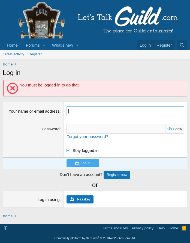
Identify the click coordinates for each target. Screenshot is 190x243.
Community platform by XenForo (95, 238)
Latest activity (13, 54)
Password (51, 129)
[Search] (182, 45)
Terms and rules (115, 228)
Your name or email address (34, 111)
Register (35, 54)
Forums (33, 45)
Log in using (49, 199)
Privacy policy (142, 228)
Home (12, 45)
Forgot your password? (87, 136)
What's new (62, 45)
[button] (44, 45)
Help (161, 228)
